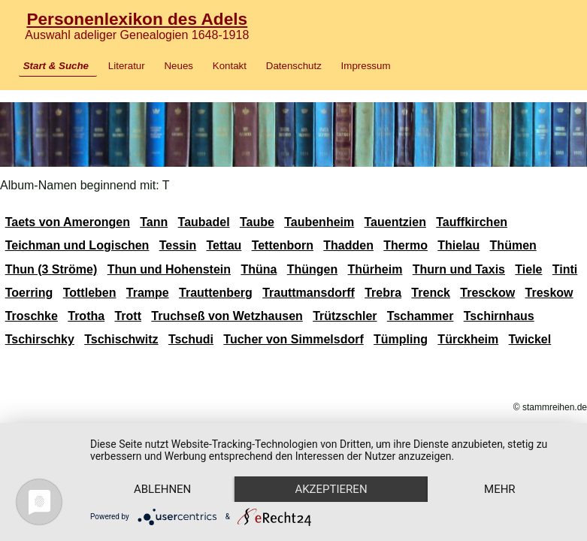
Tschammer (420, 316)
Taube (257, 222)
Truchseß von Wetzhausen (227, 316)
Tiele (528, 269)
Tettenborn (282, 245)
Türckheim (467, 339)
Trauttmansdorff (308, 292)
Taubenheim (319, 222)
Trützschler (345, 316)
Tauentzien (395, 222)
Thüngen (312, 269)
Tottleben (89, 292)
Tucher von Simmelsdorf (293, 339)
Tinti (564, 269)
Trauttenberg (216, 292)
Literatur (126, 65)
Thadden (348, 245)
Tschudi (190, 339)
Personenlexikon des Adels (136, 19)
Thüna (259, 269)
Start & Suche (56, 65)
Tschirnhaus (499, 316)
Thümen (513, 245)
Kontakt (230, 65)
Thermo (405, 245)
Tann (154, 222)
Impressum (366, 65)
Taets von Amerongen (67, 222)
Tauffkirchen (471, 222)
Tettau (224, 245)
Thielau (458, 245)
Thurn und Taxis (459, 269)
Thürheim (375, 269)
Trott (127, 316)
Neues (178, 65)
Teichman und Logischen (77, 245)
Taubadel (204, 222)
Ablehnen (162, 489)
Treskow (549, 292)
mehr (500, 489)
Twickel (530, 339)
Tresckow (487, 292)
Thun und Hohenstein (169, 269)
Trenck (430, 292)
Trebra (383, 292)
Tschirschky (39, 339)
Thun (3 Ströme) (51, 269)
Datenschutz (294, 65)
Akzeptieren (331, 489)
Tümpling (401, 339)
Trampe (147, 292)
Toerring (29, 292)
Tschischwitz (121, 339)
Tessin (178, 245)
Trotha (86, 316)
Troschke (31, 316)
